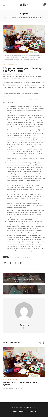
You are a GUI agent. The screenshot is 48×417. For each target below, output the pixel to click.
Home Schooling (14, 17)
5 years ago (11, 74)
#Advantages (15, 257)
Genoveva (5, 74)
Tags (5, 257)
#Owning (25, 257)
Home (5, 17)
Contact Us (32, 411)
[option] (24, 367)
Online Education (21, 275)
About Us (22, 411)
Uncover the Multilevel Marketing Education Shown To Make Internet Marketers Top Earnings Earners (27, 279)
